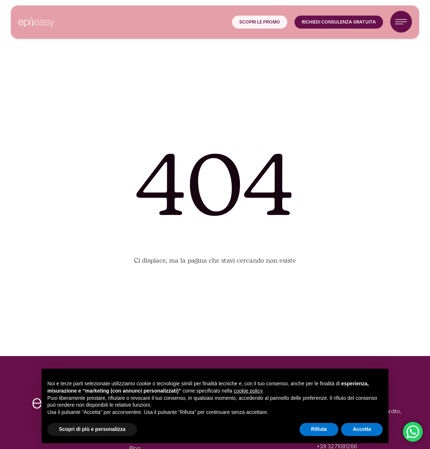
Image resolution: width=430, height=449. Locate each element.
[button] (259, 22)
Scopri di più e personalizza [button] (92, 429)
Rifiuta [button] (319, 429)
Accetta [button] (362, 429)
